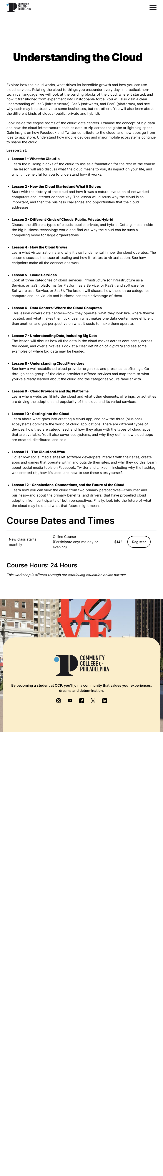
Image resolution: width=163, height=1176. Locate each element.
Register (139, 542)
